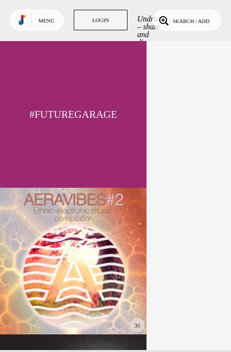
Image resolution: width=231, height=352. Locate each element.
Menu (46, 20)
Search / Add (183, 20)
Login (100, 20)
